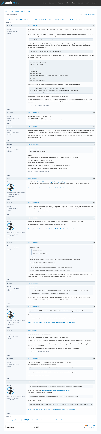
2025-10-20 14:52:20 (33, 382)
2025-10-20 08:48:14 (33, 306)
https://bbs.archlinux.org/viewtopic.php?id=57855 (56, 390)
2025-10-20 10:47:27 (33, 358)
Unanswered (91, 14)
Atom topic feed (91, 425)
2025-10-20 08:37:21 (33, 242)
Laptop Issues (17, 19)
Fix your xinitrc (71, 188)
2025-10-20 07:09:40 (33, 127)
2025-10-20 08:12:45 (33, 178)
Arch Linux (10, 3)
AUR (87, 3)
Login (28, 11)
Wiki (67, 3)
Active (85, 14)
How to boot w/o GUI (44, 188)
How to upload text (33, 188)
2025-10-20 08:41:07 (33, 283)
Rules (11, 11)
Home (45, 3)
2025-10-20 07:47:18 (33, 144)
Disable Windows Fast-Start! (58, 188)
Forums (60, 3)
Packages (52, 3)
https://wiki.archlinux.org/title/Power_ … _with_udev (52, 182)
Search (17, 11)
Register (23, 11)
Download (95, 3)
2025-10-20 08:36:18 (33, 218)
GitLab (73, 3)
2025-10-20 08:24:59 (33, 202)
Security (80, 3)
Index (6, 11)
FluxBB (93, 428)
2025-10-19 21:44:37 (33, 25)
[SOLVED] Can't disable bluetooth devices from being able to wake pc (52, 19)
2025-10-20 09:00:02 (33, 330)
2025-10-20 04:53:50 (33, 113)
